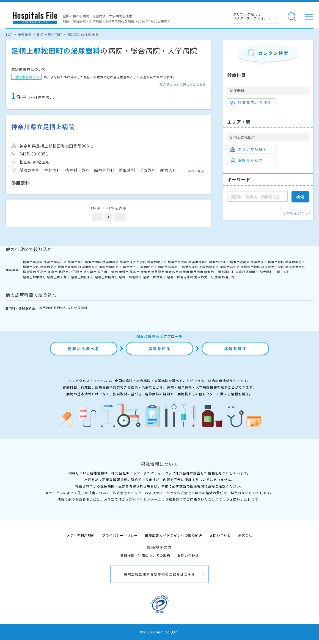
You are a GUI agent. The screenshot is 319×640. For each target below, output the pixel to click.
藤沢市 (63, 271)
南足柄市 (196, 271)
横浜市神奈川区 (55, 262)
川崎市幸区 (128, 267)
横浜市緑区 (276, 262)
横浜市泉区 (48, 267)
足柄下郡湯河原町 (180, 277)
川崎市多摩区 (188, 267)
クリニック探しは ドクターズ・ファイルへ (252, 16)
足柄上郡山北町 (82, 277)
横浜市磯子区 (157, 262)
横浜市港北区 (198, 262)
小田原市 (75, 271)
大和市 (145, 271)
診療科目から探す (251, 102)
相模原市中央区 (272, 267)
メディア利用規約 (81, 535)
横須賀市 (29, 271)
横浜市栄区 (31, 267)
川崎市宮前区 (209, 267)
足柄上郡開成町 (106, 277)
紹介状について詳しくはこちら (183, 84)
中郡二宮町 (282, 271)
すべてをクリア (296, 213)
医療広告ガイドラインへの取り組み (173, 535)
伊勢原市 (157, 271)
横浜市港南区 (240, 262)
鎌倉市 (52, 271)
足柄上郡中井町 (34, 277)
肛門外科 (60, 307)
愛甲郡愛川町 (204, 277)
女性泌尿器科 (77, 307)
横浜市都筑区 (88, 267)
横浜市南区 (110, 262)
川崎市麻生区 (230, 267)
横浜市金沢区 (178, 262)
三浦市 (113, 271)
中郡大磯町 (264, 271)
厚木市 (134, 271)
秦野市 (124, 271)
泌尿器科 (74, 34)
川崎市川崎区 (109, 267)
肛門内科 (46, 307)
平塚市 (42, 271)
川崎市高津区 (168, 267)
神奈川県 (25, 34)
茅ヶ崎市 (90, 271)
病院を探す (235, 348)
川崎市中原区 (147, 267)
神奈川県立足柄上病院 (43, 126)
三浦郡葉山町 (225, 271)
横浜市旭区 (259, 262)
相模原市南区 (295, 267)
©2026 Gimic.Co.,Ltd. (159, 632)
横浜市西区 (76, 262)
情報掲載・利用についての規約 (145, 555)
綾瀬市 (209, 271)
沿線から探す (246, 160)
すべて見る (196, 171)
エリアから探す (248, 149)
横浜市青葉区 (68, 267)
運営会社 (245, 535)
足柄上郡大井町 (58, 277)
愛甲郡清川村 (225, 277)
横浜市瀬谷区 (295, 262)
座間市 (184, 271)
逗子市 (102, 271)
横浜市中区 (93, 262)
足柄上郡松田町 (49, 34)
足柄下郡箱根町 (130, 277)
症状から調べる (84, 348)
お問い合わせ (220, 535)
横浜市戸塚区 (219, 262)
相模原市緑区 (250, 267)
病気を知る (159, 348)
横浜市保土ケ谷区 (133, 262)
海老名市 (171, 271)
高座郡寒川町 (245, 271)
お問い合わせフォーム (143, 499)
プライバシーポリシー (120, 535)
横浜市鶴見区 (33, 262)
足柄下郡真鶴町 (154, 277)
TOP (9, 34)
